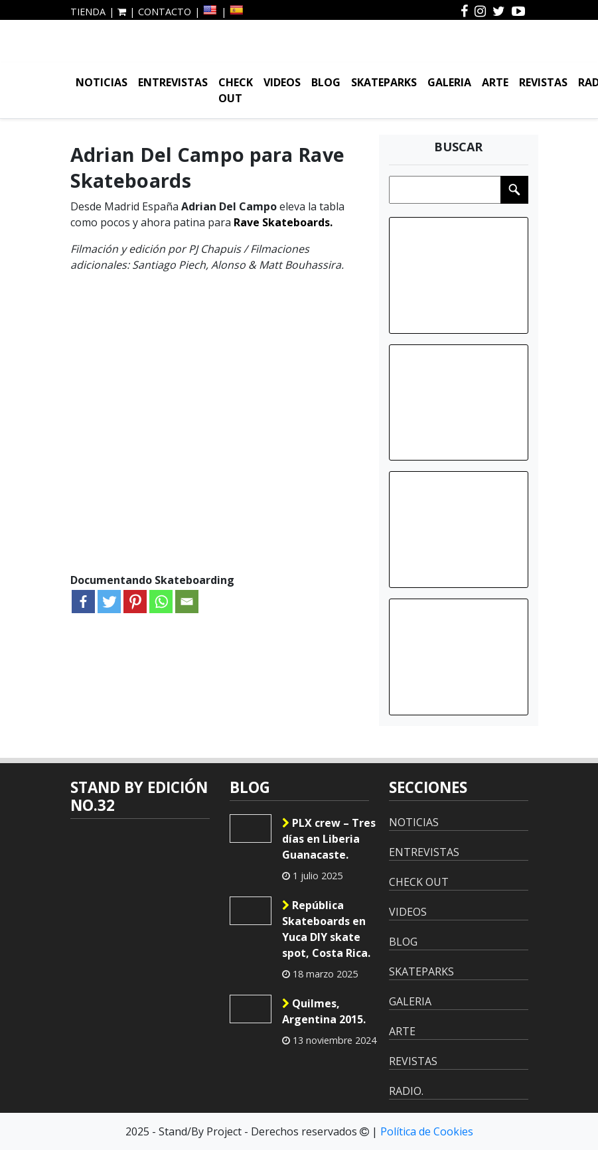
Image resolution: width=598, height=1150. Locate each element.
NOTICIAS (101, 82)
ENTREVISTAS (173, 82)
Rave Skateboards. (283, 222)
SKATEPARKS (384, 82)
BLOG (325, 82)
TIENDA (88, 11)
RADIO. (406, 1091)
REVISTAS (543, 82)
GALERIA (449, 82)
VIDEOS (282, 82)
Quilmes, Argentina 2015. (324, 1011)
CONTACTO (164, 11)
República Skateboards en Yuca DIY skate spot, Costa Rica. (326, 929)
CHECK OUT (235, 90)
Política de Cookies (426, 1131)
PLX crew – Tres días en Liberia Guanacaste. (329, 839)
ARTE (495, 82)
